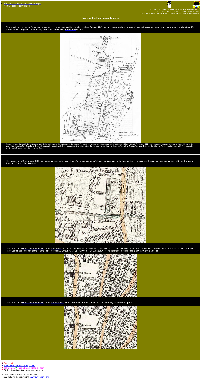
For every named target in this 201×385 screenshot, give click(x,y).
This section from (14, 161)
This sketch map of (15, 27)
